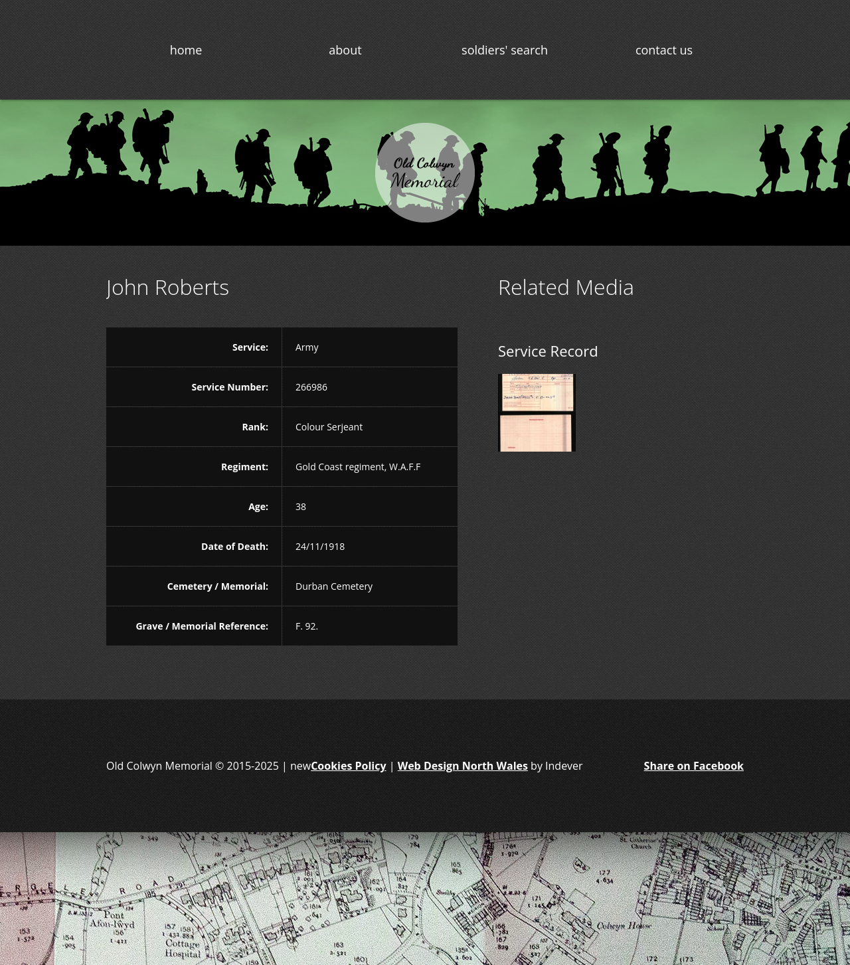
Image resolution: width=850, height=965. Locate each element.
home (186, 50)
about (345, 50)
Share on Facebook (694, 765)
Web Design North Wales (463, 765)
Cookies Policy (348, 765)
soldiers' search (505, 50)
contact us (664, 50)
